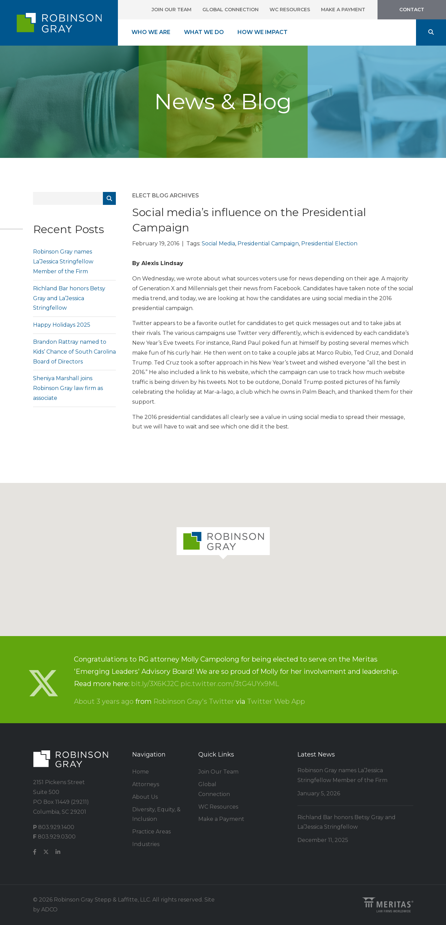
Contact (411, 9)
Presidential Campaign (268, 243)
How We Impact (262, 32)
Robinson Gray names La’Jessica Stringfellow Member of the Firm (63, 261)
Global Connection (230, 9)
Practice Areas (151, 831)
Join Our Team (171, 9)
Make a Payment (343, 9)
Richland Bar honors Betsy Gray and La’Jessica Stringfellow (69, 298)
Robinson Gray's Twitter (193, 701)
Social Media (218, 243)
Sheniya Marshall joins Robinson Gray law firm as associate (68, 388)
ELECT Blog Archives (165, 195)
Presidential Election (329, 243)
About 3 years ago (104, 701)
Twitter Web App (276, 701)
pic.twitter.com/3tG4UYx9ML (230, 684)
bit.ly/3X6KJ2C (155, 684)
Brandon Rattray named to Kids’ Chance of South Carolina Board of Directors (74, 352)
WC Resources (290, 9)
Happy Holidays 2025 (61, 325)
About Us (145, 797)
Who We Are (151, 32)
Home (140, 771)
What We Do (204, 32)
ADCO (49, 909)
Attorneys (145, 784)
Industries (145, 844)
